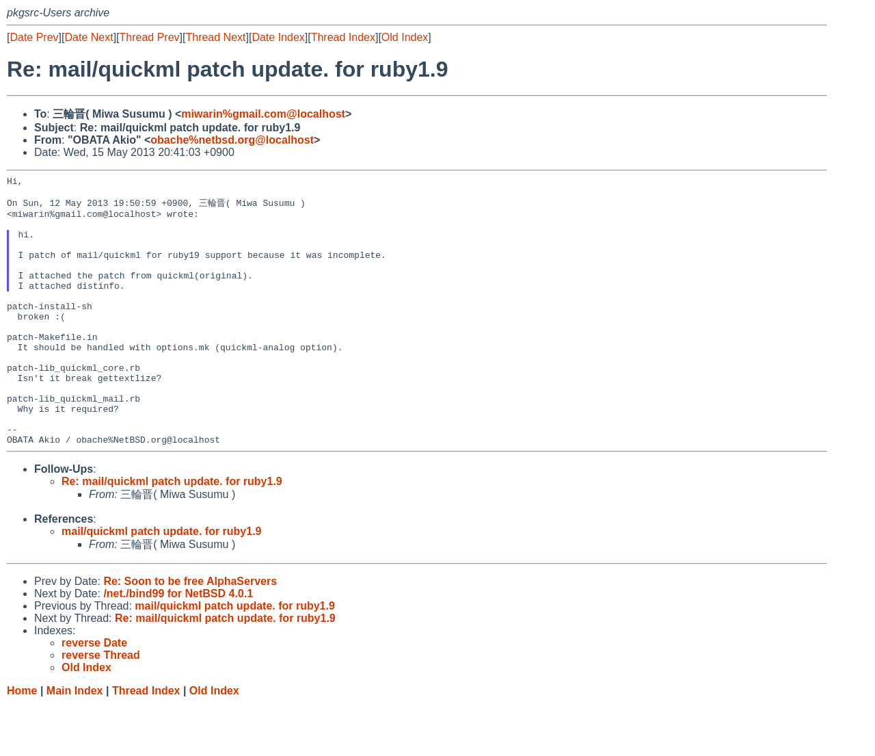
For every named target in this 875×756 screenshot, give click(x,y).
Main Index (74, 742)
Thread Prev (150, 37)
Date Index (278, 37)
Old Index (404, 37)
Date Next (88, 37)
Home (22, 742)
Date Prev (34, 37)
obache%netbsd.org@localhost (232, 140)
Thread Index (343, 37)
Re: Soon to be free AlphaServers (190, 633)
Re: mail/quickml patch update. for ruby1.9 (172, 533)
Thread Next (215, 37)
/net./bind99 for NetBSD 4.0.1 (178, 645)
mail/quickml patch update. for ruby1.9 (162, 583)
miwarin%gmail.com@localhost (263, 114)
